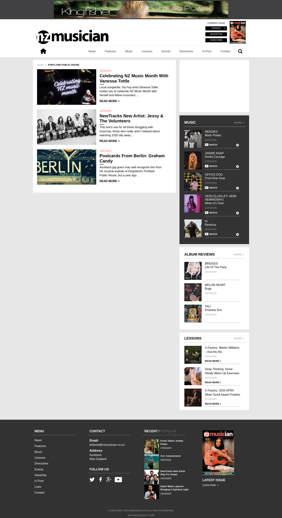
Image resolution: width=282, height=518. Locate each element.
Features (110, 51)
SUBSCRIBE (216, 40)
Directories (186, 51)
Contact (225, 51)
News (92, 51)
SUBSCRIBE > (211, 485)
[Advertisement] (214, 86)
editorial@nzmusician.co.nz (107, 444)
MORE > (239, 122)
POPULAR (168, 431)
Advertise (41, 475)
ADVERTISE (216, 34)
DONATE (216, 28)
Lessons (147, 51)
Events (166, 51)
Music (129, 51)
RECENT (151, 431)
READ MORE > (109, 101)
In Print (207, 51)
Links (38, 486)
